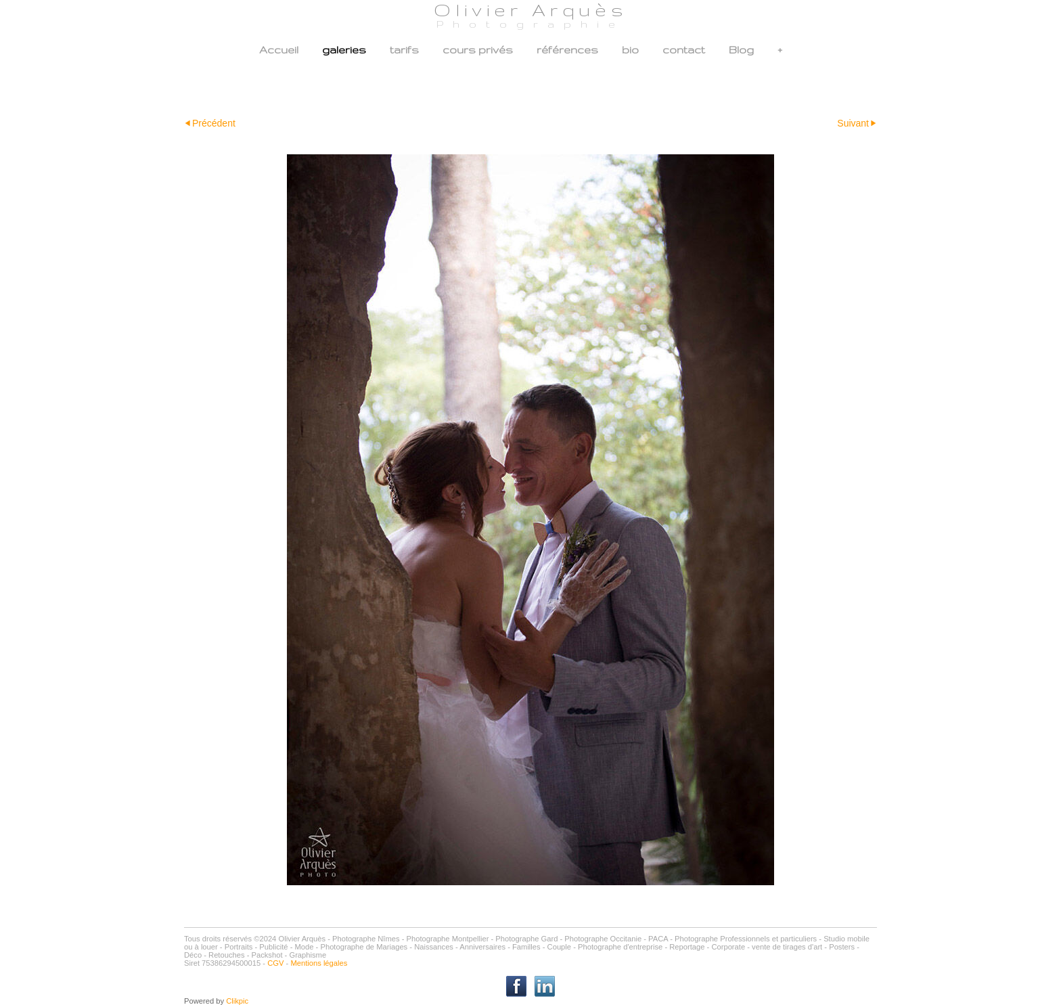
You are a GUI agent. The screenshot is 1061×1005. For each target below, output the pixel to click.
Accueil (278, 49)
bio (630, 49)
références (567, 49)
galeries (344, 49)
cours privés (478, 49)
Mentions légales (318, 963)
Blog (741, 49)
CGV (275, 963)
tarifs (404, 49)
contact (683, 49)
